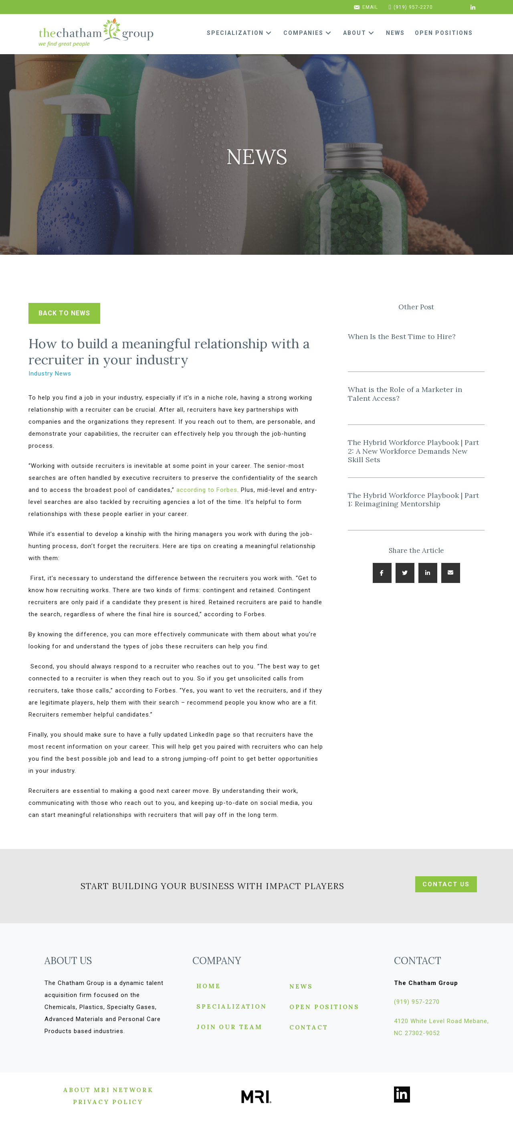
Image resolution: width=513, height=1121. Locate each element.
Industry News (49, 373)
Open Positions (324, 1007)
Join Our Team (229, 1027)
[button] (268, 33)
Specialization (231, 1006)
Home (208, 986)
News (301, 986)
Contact (308, 1027)
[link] (242, 33)
